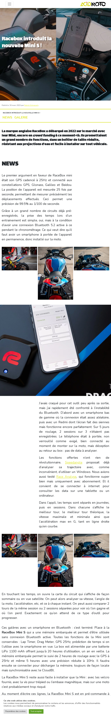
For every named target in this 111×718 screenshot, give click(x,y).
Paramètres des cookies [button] (15, 711)
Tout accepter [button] (36, 711)
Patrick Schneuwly (31, 105)
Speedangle (73, 462)
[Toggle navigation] (9, 4)
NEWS (6, 117)
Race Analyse (66, 477)
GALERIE (17, 117)
